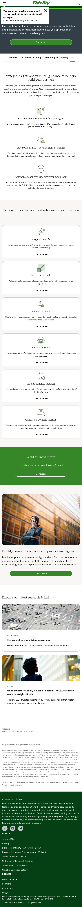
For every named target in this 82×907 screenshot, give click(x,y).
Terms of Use (8, 838)
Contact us (41, 42)
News (19, 799)
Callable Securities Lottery (15, 869)
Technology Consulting (56, 57)
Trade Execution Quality (14, 856)
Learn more (41, 573)
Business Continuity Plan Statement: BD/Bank (24, 852)
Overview (13, 57)
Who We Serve (9, 879)
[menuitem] (4, 3)
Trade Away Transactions (14, 865)
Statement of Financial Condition (18, 861)
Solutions (6, 883)
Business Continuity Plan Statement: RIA (21, 847)
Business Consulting (31, 57)
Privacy (5, 843)
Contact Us (7, 799)
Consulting (7, 888)
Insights (6, 892)
